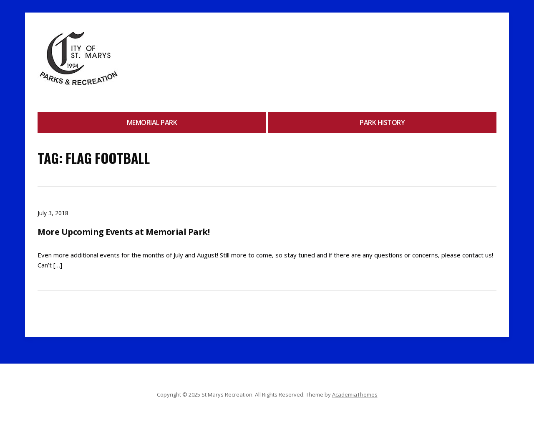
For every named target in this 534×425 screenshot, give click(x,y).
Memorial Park (152, 122)
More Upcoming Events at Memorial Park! (123, 231)
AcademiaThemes (355, 394)
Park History (382, 122)
